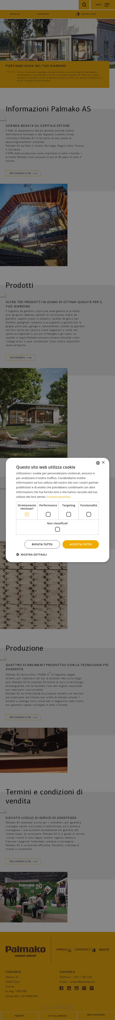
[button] (31, 555)
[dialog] (57, 510)
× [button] (103, 462)
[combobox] (98, 463)
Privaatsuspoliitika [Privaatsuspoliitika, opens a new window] (59, 497)
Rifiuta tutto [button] (42, 544)
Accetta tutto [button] (81, 544)
